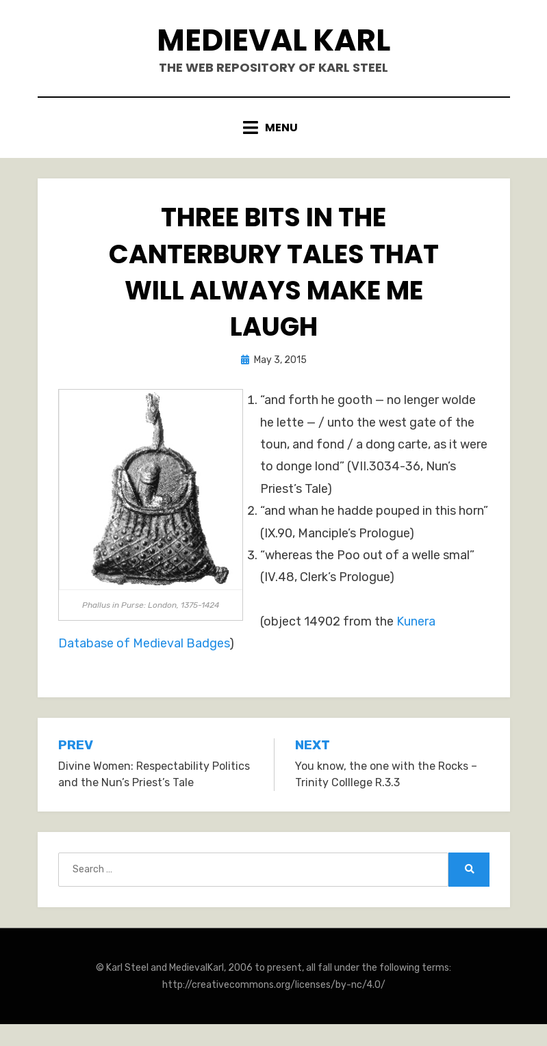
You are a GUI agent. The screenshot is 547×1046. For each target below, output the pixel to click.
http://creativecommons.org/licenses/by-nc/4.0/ (273, 985)
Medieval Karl (273, 40)
